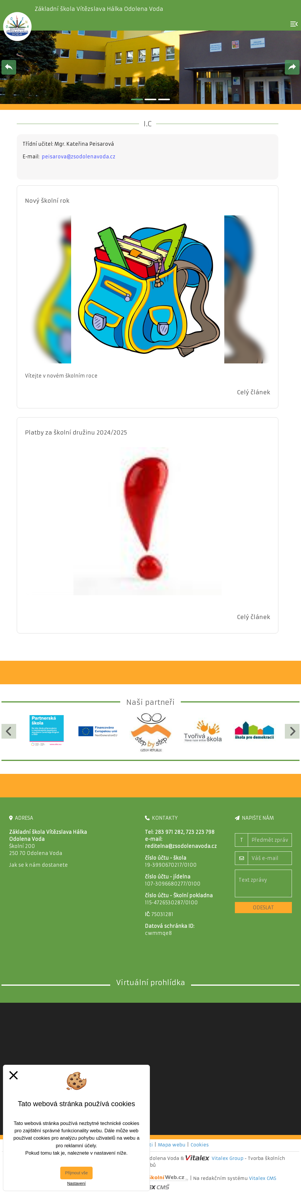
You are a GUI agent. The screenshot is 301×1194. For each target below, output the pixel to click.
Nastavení (76, 1183)
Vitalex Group (227, 1158)
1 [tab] (137, 99)
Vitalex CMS (262, 1178)
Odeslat (263, 907)
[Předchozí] (8, 731)
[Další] (292, 731)
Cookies (199, 1145)
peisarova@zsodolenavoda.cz (78, 157)
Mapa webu (171, 1145)
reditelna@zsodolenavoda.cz (181, 846)
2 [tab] (150, 99)
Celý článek (253, 392)
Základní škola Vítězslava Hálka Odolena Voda (99, 9)
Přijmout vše (76, 1172)
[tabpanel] (150, 67)
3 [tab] (164, 99)
